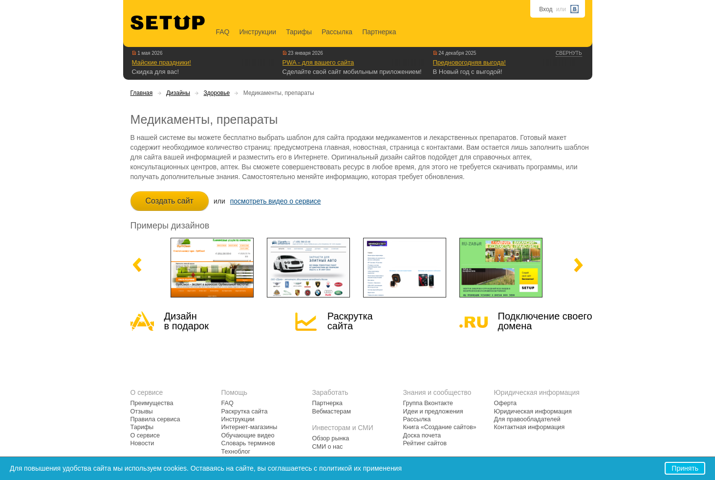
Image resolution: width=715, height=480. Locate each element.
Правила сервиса (155, 419)
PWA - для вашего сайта (318, 62)
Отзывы (141, 411)
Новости (142, 443)
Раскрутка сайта (350, 321)
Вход (545, 9)
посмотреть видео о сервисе (275, 201)
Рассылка (337, 32)
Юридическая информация (533, 411)
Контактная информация (529, 427)
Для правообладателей (527, 419)
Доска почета (422, 435)
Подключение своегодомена (545, 321)
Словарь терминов (248, 443)
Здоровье (217, 93)
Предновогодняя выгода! (469, 62)
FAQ (223, 32)
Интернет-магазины (249, 427)
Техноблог (236, 451)
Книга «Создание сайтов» (440, 427)
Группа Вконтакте (428, 403)
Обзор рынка (330, 438)
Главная (141, 93)
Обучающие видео (248, 435)
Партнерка (379, 32)
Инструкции (258, 32)
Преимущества (151, 403)
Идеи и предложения (433, 411)
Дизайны (178, 93)
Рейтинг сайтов (425, 443)
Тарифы (299, 32)
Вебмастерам (331, 411)
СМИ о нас (327, 446)
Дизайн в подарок (186, 321)
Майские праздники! (161, 62)
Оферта (505, 403)
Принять (685, 468)
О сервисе (145, 435)
